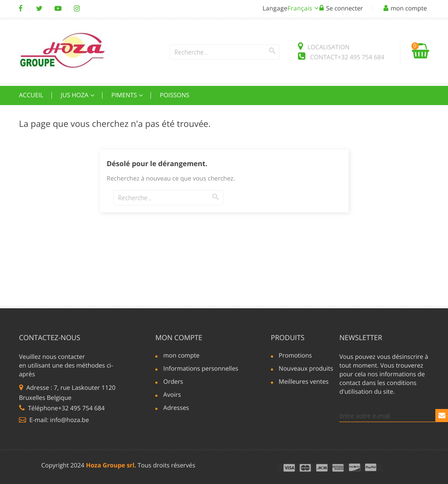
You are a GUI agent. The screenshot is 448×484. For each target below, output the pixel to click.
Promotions (295, 356)
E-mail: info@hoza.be (54, 420)
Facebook (20, 8)
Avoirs (172, 395)
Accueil (31, 95)
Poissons (174, 95)
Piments (124, 95)
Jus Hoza (75, 95)
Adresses (176, 408)
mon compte (178, 337)
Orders (173, 382)
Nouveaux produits (304, 369)
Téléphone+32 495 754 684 (62, 408)
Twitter (39, 8)
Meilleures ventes (303, 382)
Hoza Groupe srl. (111, 465)
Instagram (77, 8)
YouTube (58, 8)
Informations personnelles (196, 369)
